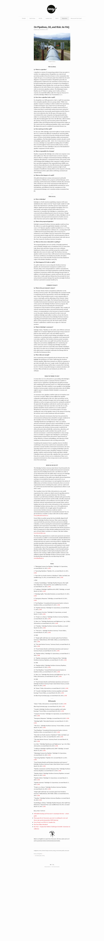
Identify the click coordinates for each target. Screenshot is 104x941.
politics (64, 918)
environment (60, 918)
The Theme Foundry (56, 936)
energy (55, 918)
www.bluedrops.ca (39, 610)
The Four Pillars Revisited (41, 891)
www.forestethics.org (48, 582)
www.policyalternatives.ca (61, 563)
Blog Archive (73, 18)
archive (40, 918)
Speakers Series (56, 18)
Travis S (54, 69)
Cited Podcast (38, 18)
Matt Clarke (37, 37)
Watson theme (47, 936)
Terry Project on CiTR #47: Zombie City (45, 889)
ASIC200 (47, 18)
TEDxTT (64, 18)
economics (52, 918)
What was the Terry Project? (52, 22)
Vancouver (36, 919)
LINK (49, 620)
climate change (46, 918)
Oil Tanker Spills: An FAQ (40, 925)
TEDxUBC (30, 18)
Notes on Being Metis (38, 923)
